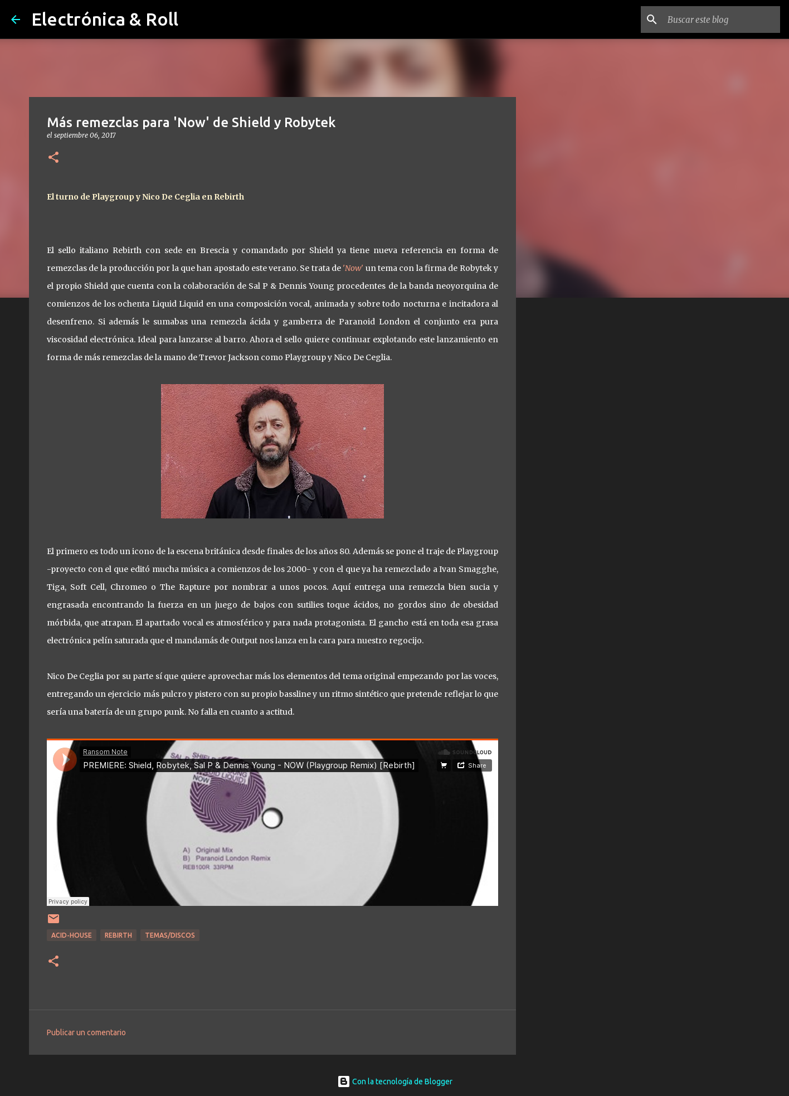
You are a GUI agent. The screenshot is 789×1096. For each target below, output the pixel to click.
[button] (53, 158)
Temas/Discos (170, 935)
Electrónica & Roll (104, 19)
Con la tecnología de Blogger (394, 1081)
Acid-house (71, 935)
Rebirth (118, 935)
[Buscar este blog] (721, 19)
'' (352, 268)
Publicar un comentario (86, 1032)
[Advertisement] (572, 481)
